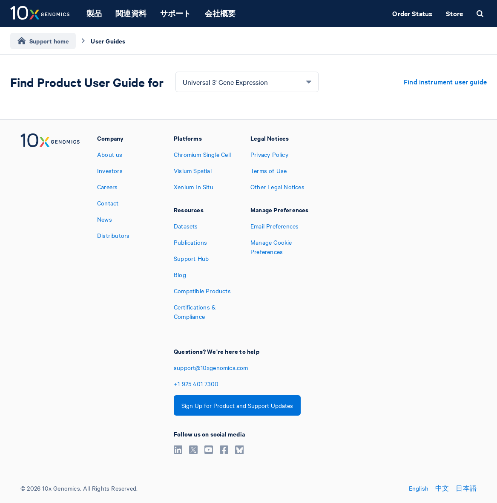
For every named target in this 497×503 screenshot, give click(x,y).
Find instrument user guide (445, 81)
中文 (442, 488)
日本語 (466, 488)
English (418, 488)
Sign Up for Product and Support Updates (237, 405)
